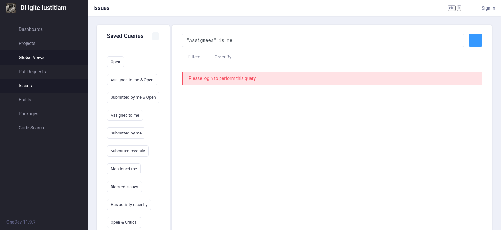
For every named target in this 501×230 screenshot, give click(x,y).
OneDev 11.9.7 (21, 222)
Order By (220, 56)
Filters (191, 56)
